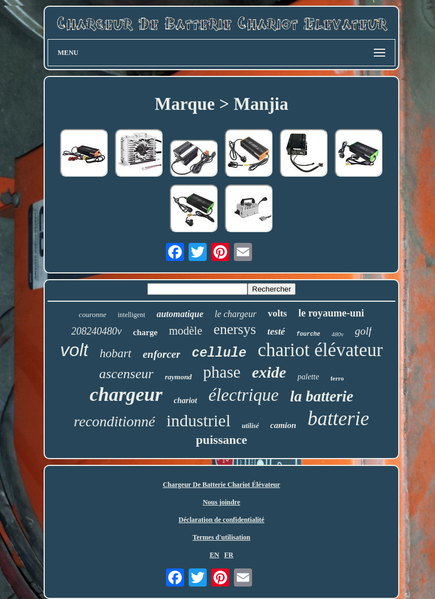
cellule (218, 353)
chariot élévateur (320, 350)
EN (214, 555)
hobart (115, 353)
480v (337, 334)
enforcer (161, 354)
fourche (308, 334)
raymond (178, 377)
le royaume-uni (331, 313)
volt (74, 350)
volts (277, 313)
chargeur (125, 394)
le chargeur (236, 314)
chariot (185, 400)
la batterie (321, 396)
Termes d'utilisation (221, 537)
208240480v (96, 331)
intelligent (132, 315)
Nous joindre (221, 502)
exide (269, 372)
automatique (179, 314)
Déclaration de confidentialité (221, 520)
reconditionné (114, 421)
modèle (185, 330)
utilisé (250, 426)
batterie (338, 419)
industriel (199, 420)
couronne (92, 314)
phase (222, 372)
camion (283, 425)
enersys (235, 329)
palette (308, 377)
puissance (221, 440)
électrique (243, 395)
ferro (337, 378)
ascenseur (126, 373)
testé (276, 331)
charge (145, 332)
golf (363, 331)
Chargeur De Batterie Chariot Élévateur (221, 485)
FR (228, 555)
